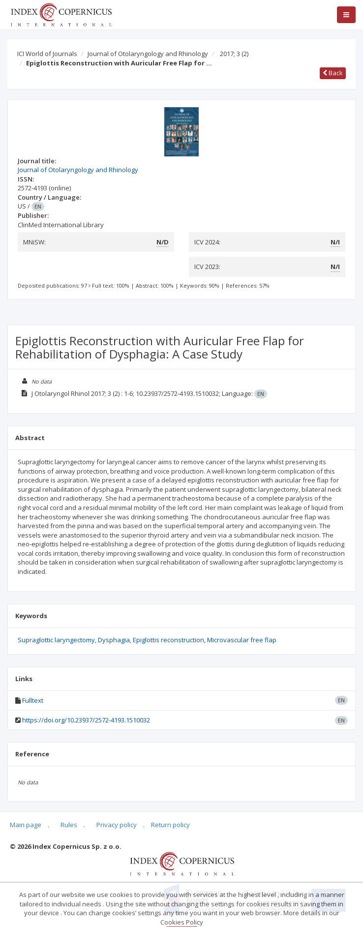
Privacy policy (116, 824)
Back (333, 72)
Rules (68, 824)
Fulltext (32, 700)
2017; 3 (234, 53)
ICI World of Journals (47, 53)
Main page (25, 824)
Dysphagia (114, 639)
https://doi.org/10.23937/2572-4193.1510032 (86, 720)
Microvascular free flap (241, 639)
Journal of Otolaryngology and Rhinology (148, 53)
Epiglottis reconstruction (168, 639)
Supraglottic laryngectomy (56, 639)
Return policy (170, 824)
